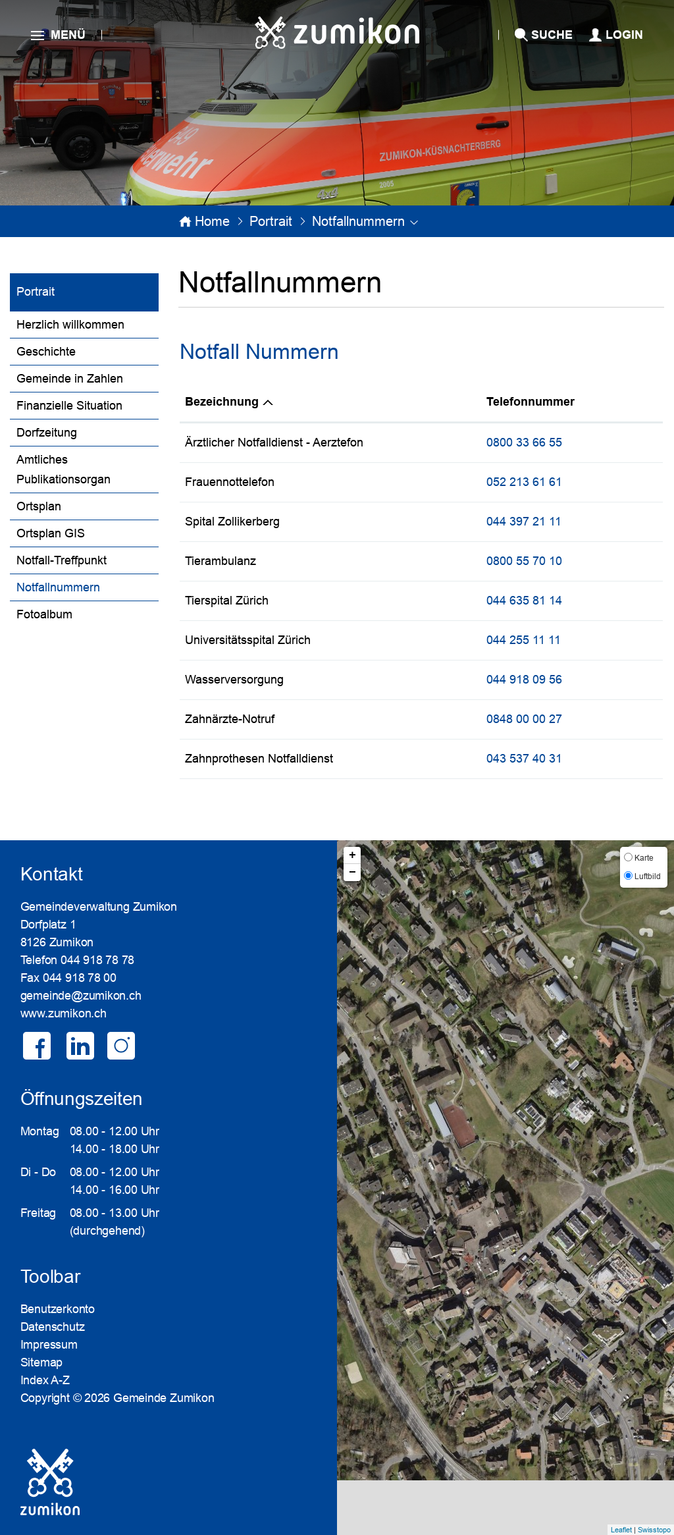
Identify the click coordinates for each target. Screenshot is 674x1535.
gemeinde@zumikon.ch (81, 995)
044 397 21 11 (523, 521)
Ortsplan (38, 506)
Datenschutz (52, 1326)
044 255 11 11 (523, 640)
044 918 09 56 (524, 679)
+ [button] (352, 855)
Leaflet (621, 1530)
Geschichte (46, 351)
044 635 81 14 (524, 600)
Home (212, 221)
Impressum (49, 1344)
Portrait (35, 291)
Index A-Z (45, 1380)
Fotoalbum (44, 614)
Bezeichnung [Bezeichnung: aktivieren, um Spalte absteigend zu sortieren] (222, 401)
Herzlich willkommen (70, 324)
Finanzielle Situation (69, 405)
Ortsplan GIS (50, 533)
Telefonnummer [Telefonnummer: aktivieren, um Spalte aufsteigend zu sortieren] (530, 401)
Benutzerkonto (57, 1309)
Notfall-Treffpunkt (61, 560)
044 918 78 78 (97, 960)
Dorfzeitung (46, 432)
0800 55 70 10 (524, 561)
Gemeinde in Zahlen (69, 378)
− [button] (352, 872)
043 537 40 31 (524, 758)
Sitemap (41, 1362)
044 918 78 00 (80, 977)
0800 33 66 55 (524, 442)
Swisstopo (654, 1530)
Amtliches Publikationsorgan (63, 469)
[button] (270, 221)
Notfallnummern (87, 586)
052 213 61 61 (524, 482)
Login (624, 34)
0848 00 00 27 (524, 719)
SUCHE (552, 34)
